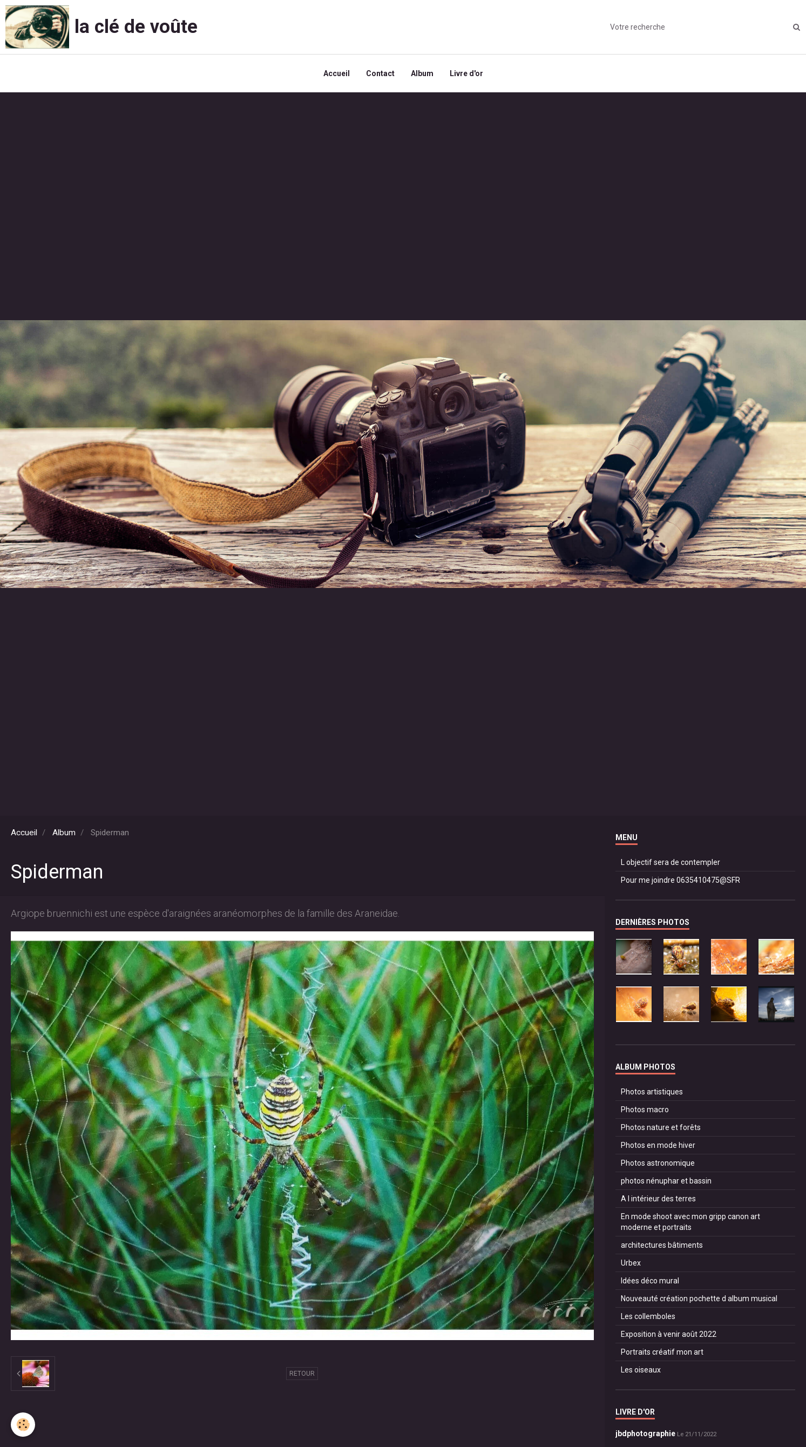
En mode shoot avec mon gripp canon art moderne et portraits (690, 1222)
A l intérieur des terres (658, 1198)
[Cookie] (23, 1424)
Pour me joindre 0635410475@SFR (680, 880)
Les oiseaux (641, 1369)
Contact (380, 73)
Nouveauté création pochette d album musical (699, 1298)
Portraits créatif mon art (662, 1352)
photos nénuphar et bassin (666, 1180)
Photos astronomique (658, 1163)
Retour (302, 1373)
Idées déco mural (650, 1280)
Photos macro (645, 1109)
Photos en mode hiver (658, 1145)
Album (422, 73)
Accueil (336, 73)
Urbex (631, 1263)
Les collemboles (648, 1316)
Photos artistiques (652, 1091)
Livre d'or (466, 73)
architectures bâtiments (662, 1245)
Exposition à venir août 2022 (668, 1334)
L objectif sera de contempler (670, 862)
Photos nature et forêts (661, 1127)
